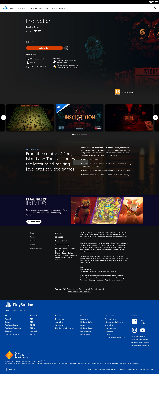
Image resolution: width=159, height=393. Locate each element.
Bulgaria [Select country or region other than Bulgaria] (11, 369)
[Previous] (3, 117)
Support (60, 8)
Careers (7, 322)
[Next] (155, 117)
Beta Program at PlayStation (140, 346)
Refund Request (85, 334)
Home (7, 310)
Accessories (38, 8)
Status (82, 325)
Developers (109, 331)
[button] (79, 117)
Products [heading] (34, 316)
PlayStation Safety (86, 322)
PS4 (23, 8)
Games (12, 8)
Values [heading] (58, 316)
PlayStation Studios (11, 325)
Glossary (108, 334)
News (47, 8)
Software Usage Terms (146, 369)
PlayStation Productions (13, 328)
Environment (59, 319)
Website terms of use (111, 369)
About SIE (8, 319)
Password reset (85, 331)
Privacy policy (98, 369)
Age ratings (109, 325)
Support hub (84, 319)
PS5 (18, 8)
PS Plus (30, 8)
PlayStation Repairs (86, 328)
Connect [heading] (134, 316)
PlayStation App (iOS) (138, 336)
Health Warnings (85, 269)
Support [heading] (83, 316)
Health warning (110, 328)
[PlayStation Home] (5, 8)
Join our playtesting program (140, 343)
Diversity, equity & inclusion (64, 328)
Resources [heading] (109, 316)
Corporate (8, 331)
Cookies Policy (132, 369)
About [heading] (7, 316)
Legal (90, 369)
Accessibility (59, 322)
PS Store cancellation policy (114, 322)
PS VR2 (32, 325)
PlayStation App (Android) (139, 339)
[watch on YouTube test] (98, 128)
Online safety (59, 325)
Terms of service (110, 319)
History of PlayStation (12, 334)
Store (53, 8)
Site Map (123, 369)
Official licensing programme (115, 337)
